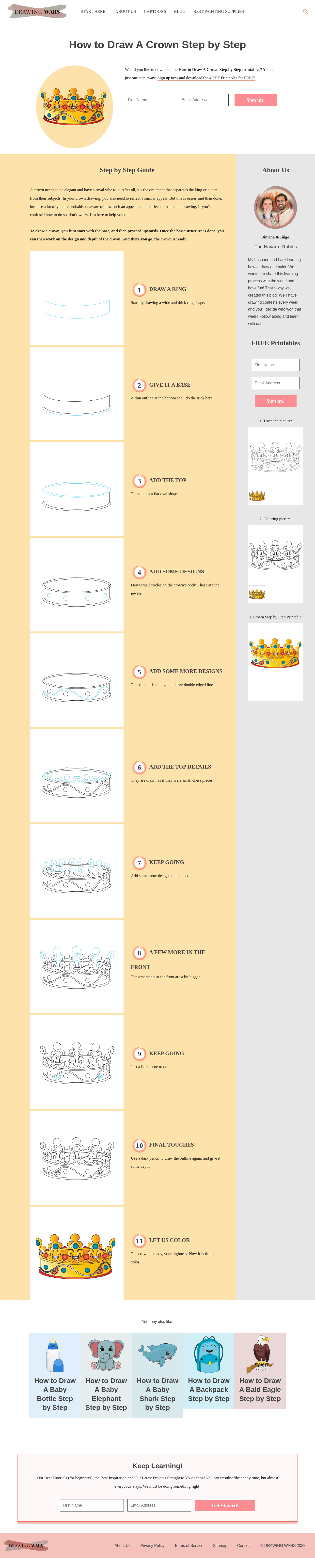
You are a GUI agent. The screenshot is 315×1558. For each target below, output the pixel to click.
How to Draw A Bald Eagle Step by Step (260, 1389)
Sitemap (220, 1545)
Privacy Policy (152, 1545)
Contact (244, 1545)
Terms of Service (188, 1545)
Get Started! (224, 1505)
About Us (125, 11)
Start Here (93, 11)
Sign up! (255, 100)
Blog (179, 11)
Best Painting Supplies (218, 11)
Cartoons (155, 11)
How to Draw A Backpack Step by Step (209, 1389)
